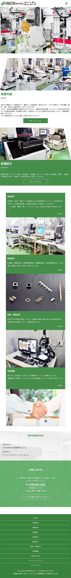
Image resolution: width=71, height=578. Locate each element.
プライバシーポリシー (35, 561)
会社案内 (35, 523)
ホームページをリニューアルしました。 (16, 455)
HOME (35, 518)
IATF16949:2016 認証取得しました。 (15, 447)
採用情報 (35, 551)
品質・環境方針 (35, 546)
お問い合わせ (35, 556)
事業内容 (35, 527)
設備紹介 (35, 532)
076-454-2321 (37, 484)
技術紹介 (35, 537)
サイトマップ (35, 565)
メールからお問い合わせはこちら (34, 497)
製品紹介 (35, 542)
